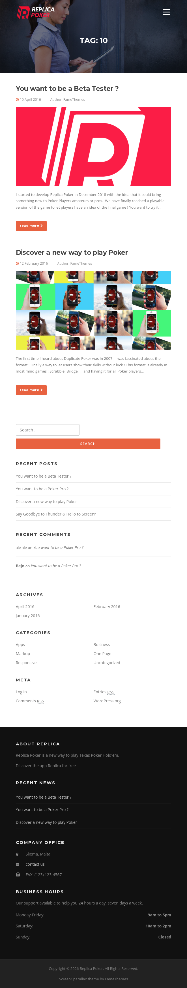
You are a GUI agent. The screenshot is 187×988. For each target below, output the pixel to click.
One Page (102, 653)
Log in (21, 691)
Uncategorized (107, 662)
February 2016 (107, 606)
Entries (104, 691)
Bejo (20, 565)
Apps (20, 644)
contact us (35, 864)
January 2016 (28, 615)
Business (102, 644)
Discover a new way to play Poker (72, 252)
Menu (166, 11)
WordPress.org (107, 700)
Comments (30, 700)
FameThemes (74, 99)
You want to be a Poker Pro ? (42, 488)
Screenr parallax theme (79, 978)
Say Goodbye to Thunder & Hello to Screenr (56, 514)
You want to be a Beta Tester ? (67, 89)
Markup (23, 653)
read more (31, 226)
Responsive (26, 662)
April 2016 (25, 606)
